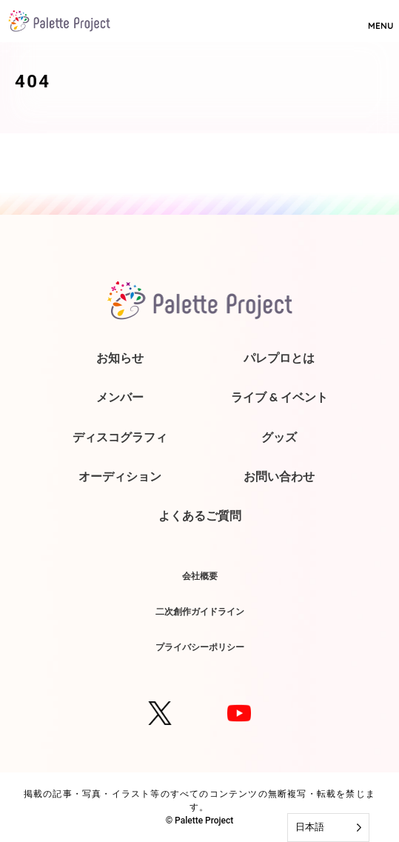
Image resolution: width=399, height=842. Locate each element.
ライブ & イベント (279, 397)
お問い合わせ (279, 476)
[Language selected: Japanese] (328, 827)
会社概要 (200, 575)
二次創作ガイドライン (199, 611)
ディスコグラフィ (120, 437)
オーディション (119, 476)
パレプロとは (279, 357)
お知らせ (120, 357)
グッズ (279, 437)
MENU (380, 19)
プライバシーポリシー (199, 646)
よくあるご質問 (199, 515)
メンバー (120, 397)
